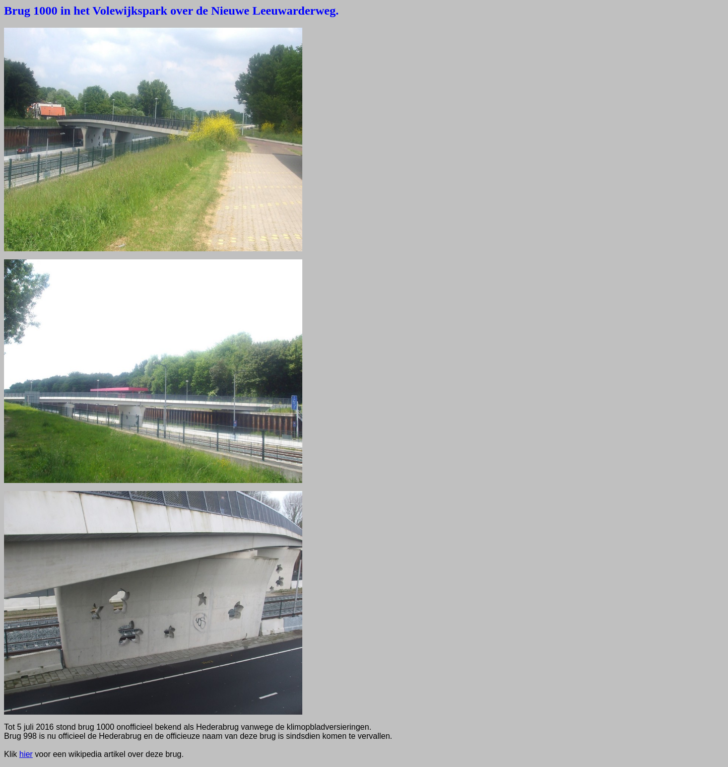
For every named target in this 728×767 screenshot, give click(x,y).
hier (26, 754)
